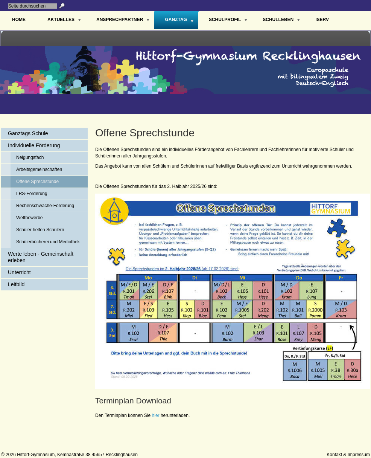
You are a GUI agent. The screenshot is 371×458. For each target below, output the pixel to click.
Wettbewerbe (29, 217)
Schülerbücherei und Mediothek (48, 241)
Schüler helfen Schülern (40, 229)
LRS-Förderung (31, 193)
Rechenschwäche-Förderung (45, 205)
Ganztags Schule (28, 133)
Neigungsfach (30, 157)
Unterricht (19, 272)
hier (156, 415)
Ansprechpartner (119, 19)
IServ (322, 19)
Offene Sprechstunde (37, 181)
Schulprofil (225, 19)
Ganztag (176, 19)
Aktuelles (61, 19)
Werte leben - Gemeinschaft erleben (40, 257)
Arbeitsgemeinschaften (39, 169)
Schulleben (278, 19)
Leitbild (16, 284)
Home (19, 19)
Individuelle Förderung (34, 145)
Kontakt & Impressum (348, 454)
